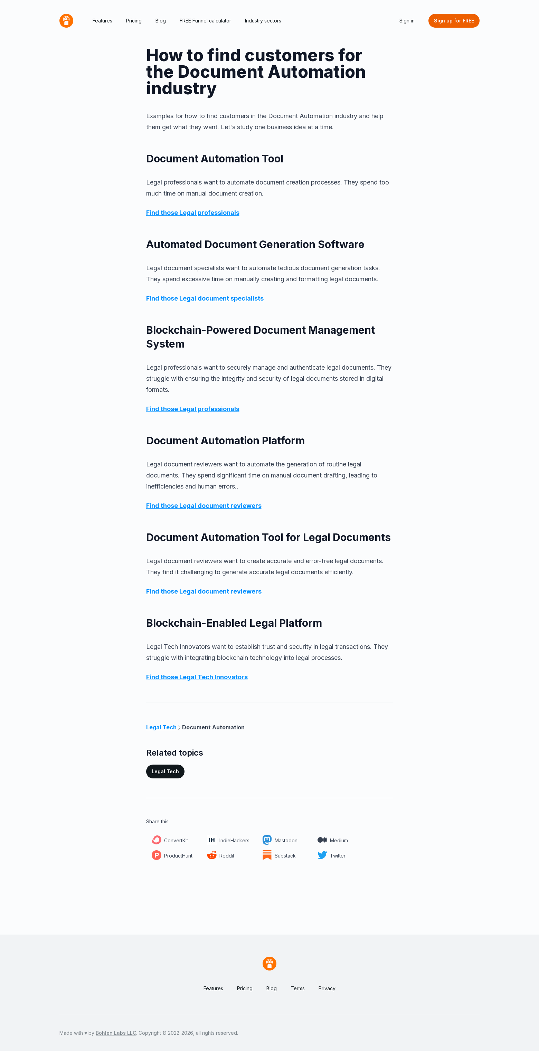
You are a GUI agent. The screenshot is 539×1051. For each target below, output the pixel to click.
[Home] (66, 21)
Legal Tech (165, 771)
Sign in (407, 20)
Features (102, 20)
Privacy (327, 988)
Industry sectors (263, 20)
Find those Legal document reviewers (204, 505)
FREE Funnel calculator (205, 20)
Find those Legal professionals (192, 212)
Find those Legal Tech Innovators (197, 677)
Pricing (134, 20)
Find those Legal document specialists (205, 298)
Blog (160, 20)
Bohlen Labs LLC (116, 1033)
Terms (298, 988)
